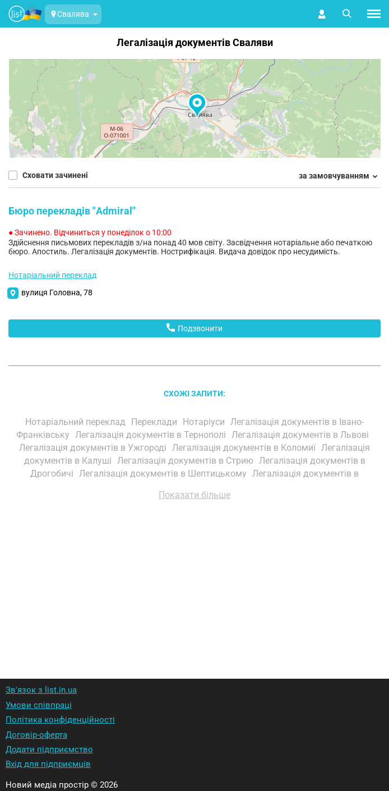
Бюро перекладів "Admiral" (72, 211)
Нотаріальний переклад (52, 275)
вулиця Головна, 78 (56, 292)
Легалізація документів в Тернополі (151, 434)
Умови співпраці (39, 705)
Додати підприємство (49, 749)
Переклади (155, 422)
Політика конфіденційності (60, 720)
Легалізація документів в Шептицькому (164, 473)
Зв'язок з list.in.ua (41, 690)
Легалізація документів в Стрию (186, 460)
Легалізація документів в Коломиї (245, 447)
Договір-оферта (36, 735)
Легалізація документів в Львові (301, 434)
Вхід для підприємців (48, 764)
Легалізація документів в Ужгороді (94, 447)
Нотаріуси (205, 422)
